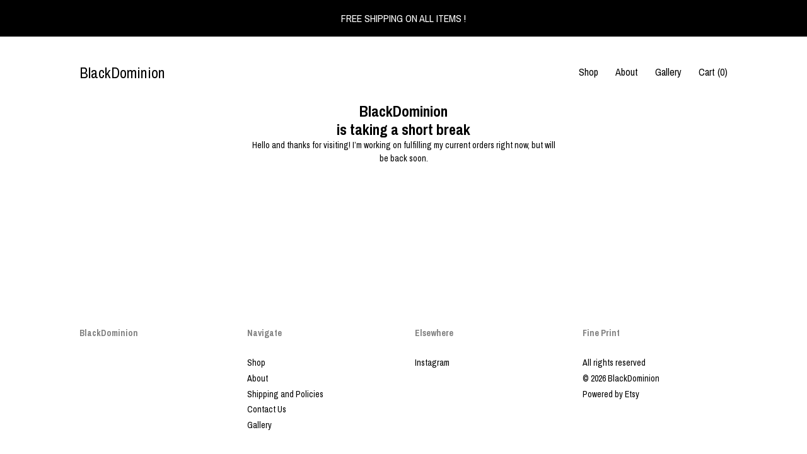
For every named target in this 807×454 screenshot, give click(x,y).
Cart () (713, 72)
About (626, 72)
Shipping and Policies (285, 394)
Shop (588, 72)
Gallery (668, 72)
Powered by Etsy (611, 394)
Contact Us (266, 409)
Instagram (432, 362)
